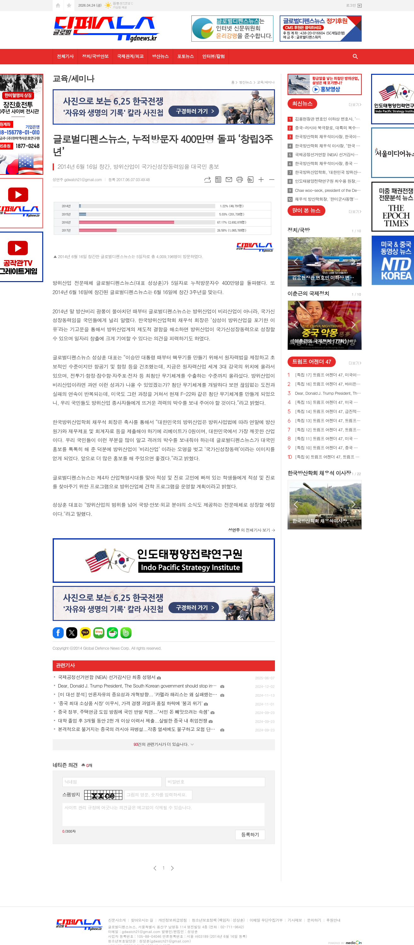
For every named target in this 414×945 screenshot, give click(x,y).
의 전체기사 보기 (249, 530)
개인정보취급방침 (172, 920)
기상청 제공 (120, 7)
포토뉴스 (185, 56)
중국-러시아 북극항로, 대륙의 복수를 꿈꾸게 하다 (328, 128)
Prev (295, 261)
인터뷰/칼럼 (213, 56)
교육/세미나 (266, 82)
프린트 (239, 179)
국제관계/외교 (130, 56)
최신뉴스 (302, 103)
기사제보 (295, 920)
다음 (172, 868)
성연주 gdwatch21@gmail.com (77, 179)
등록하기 (250, 834)
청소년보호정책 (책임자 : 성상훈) (218, 920)
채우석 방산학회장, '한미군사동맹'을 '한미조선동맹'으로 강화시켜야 (328, 199)
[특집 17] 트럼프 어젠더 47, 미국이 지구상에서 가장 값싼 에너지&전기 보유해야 (328, 375)
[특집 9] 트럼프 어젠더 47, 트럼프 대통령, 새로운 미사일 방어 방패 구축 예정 (328, 457)
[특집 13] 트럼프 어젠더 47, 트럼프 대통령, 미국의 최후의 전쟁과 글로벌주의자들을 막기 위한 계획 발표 (328, 420)
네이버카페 (112, 632)
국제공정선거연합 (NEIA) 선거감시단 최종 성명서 (328, 154)
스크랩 (250, 179)
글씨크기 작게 (272, 179)
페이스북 (58, 632)
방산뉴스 (160, 56)
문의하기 (314, 920)
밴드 (125, 632)
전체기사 (65, 56)
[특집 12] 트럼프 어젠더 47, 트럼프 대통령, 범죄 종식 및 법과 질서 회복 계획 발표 (328, 430)
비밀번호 (176, 781)
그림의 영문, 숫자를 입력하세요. (156, 794)
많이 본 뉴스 (306, 210)
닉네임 (71, 781)
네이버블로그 (98, 632)
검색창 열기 (355, 56)
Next (353, 261)
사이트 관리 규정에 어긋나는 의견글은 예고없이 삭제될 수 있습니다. (128, 807)
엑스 (71, 632)
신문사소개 (117, 920)
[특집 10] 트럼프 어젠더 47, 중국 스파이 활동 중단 (328, 448)
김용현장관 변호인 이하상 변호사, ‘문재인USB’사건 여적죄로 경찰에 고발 (328, 119)
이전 (155, 868)
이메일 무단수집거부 (266, 920)
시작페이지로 (58, 5)
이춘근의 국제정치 (308, 293)
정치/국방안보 (95, 56)
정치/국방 (299, 230)
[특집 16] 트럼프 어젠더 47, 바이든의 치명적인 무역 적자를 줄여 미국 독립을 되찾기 (328, 384)
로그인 (351, 5)
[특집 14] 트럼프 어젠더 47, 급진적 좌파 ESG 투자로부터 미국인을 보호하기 (328, 411)
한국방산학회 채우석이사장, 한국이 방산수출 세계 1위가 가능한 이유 (328, 136)
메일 (229, 179)
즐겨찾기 (69, 5)
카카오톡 (85, 632)
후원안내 (333, 920)
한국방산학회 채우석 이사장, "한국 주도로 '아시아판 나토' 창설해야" (328, 146)
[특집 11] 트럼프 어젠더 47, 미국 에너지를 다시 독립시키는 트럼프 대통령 (328, 438)
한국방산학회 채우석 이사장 (319, 473)
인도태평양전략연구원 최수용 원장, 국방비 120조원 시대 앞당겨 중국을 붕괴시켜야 (328, 181)
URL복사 (207, 179)
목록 (218, 179)
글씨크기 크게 (261, 179)
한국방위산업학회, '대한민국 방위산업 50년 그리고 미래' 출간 (328, 172)
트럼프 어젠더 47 (311, 361)
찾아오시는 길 (142, 920)
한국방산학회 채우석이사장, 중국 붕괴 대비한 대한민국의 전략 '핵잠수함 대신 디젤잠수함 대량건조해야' (328, 163)
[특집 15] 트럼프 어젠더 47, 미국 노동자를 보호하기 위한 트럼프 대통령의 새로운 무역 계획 (328, 402)
